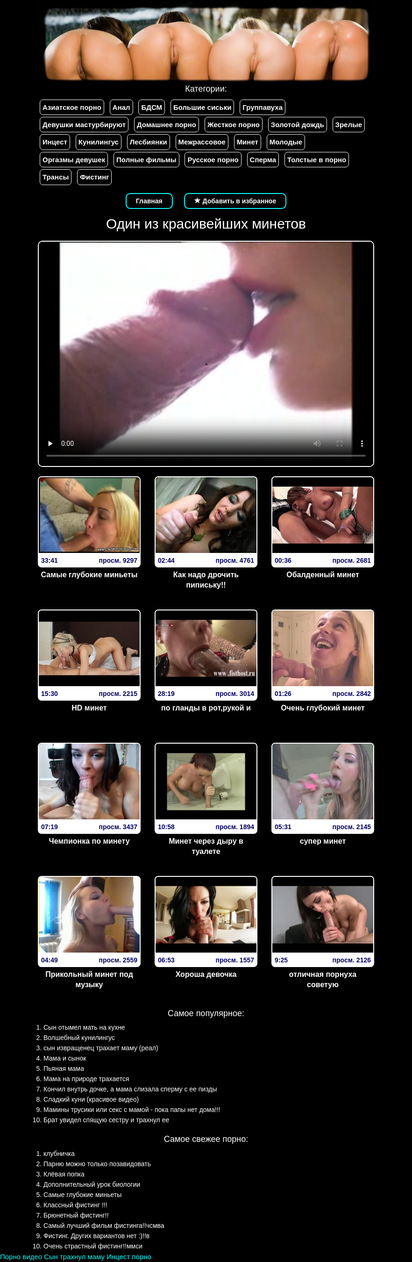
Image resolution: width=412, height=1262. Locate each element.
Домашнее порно (166, 125)
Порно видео (21, 1257)
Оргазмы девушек (74, 160)
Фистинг (94, 177)
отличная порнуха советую (322, 979)
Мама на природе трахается (86, 1079)
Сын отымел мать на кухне (84, 1027)
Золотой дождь (297, 125)
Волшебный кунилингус (79, 1037)
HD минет (89, 708)
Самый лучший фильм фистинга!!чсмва (103, 1225)
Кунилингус (98, 142)
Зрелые (348, 125)
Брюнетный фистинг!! (76, 1215)
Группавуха (262, 107)
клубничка (59, 1153)
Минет (247, 142)
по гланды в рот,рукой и (206, 708)
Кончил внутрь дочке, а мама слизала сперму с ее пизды (130, 1089)
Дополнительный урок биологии (91, 1184)
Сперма (263, 160)
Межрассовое (202, 142)
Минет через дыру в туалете (206, 846)
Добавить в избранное (235, 201)
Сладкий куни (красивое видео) (91, 1099)
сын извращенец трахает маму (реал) (100, 1048)
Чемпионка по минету (89, 841)
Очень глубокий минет (322, 708)
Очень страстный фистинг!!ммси (92, 1246)
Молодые (286, 142)
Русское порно (212, 160)
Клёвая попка (64, 1174)
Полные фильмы (146, 160)
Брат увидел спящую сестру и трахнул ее (106, 1120)
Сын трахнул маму (74, 1257)
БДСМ (151, 107)
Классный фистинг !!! (75, 1205)
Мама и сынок (64, 1058)
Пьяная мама (63, 1068)
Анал (121, 107)
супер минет (323, 841)
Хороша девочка (206, 974)
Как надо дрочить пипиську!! (206, 580)
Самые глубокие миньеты (89, 575)
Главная (149, 201)
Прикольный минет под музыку (89, 979)
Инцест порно (129, 1257)
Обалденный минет (322, 575)
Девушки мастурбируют (84, 125)
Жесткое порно (233, 125)
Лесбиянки (148, 142)
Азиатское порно (72, 107)
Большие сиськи (202, 107)
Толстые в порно (316, 160)
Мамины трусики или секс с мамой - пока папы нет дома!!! (131, 1109)
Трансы (56, 177)
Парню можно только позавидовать (97, 1164)
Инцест (55, 142)
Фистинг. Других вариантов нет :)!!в (96, 1236)
